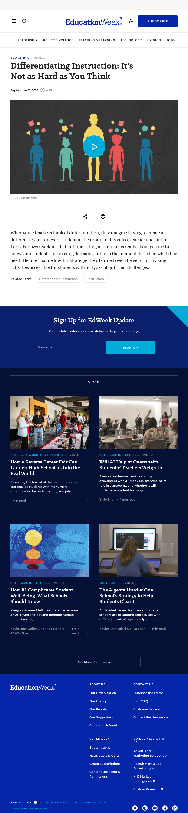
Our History (97, 701)
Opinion (154, 40)
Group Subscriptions (104, 763)
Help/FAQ (140, 701)
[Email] (67, 347)
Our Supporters (101, 717)
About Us (97, 684)
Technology (131, 40)
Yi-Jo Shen (107, 499)
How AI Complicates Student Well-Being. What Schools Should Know (41, 595)
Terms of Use (19, 808)
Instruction (96, 279)
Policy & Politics (58, 40)
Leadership (28, 40)
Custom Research (148, 789)
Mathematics (110, 583)
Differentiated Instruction (58, 279)
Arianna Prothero (51, 628)
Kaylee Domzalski (112, 628)
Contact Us (143, 684)
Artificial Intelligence (120, 454)
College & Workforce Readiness (38, 454)
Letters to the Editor (148, 693)
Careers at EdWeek (103, 725)
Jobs (171, 40)
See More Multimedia (94, 662)
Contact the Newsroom (150, 717)
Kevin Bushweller (23, 628)
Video (40, 57)
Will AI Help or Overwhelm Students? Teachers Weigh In (130, 465)
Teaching (20, 57)
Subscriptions (99, 747)
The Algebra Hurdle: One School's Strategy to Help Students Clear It (126, 595)
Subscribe (157, 21)
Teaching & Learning (97, 40)
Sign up (130, 347)
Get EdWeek (99, 738)
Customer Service (146, 709)
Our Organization (102, 693)
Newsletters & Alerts (104, 755)
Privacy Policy (41, 808)
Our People (98, 709)
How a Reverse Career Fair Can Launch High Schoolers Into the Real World (45, 467)
